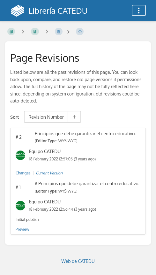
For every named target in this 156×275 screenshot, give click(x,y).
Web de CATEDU (78, 261)
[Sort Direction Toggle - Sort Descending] (74, 116)
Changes (23, 173)
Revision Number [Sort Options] (46, 117)
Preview (22, 229)
